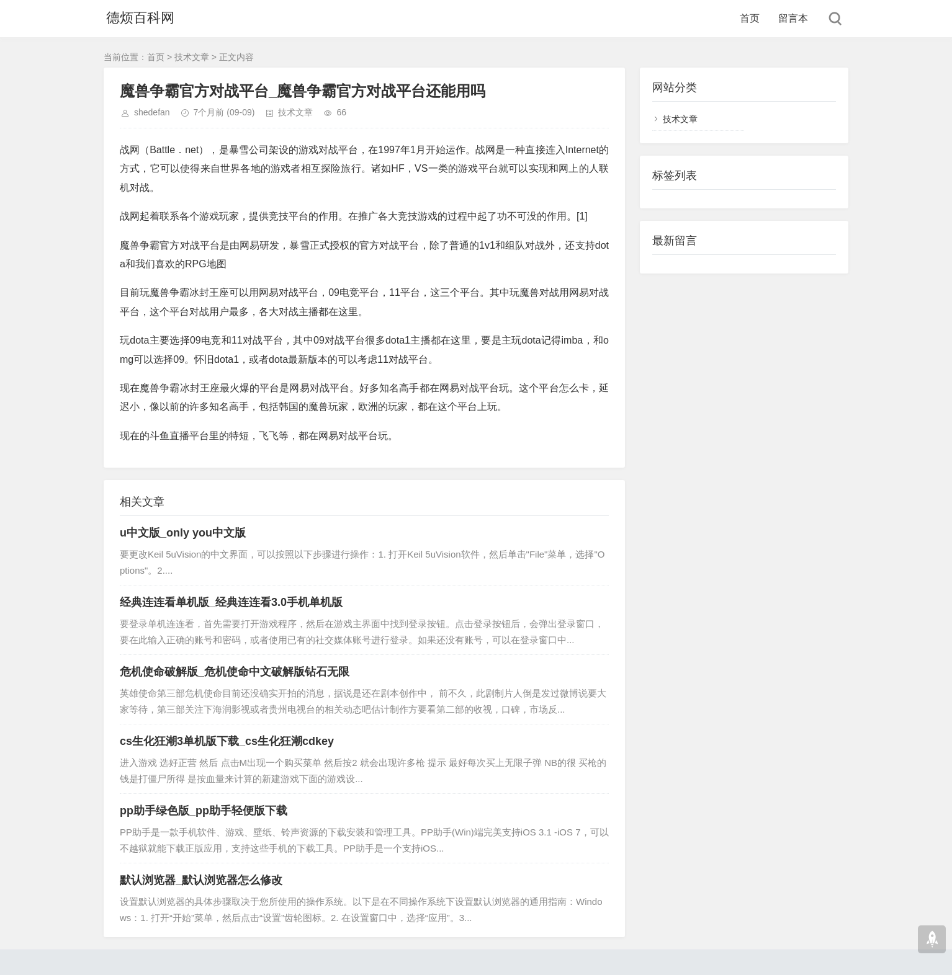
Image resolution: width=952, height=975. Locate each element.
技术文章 (191, 57)
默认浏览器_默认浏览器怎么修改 (201, 880)
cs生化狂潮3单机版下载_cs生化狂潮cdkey (227, 741)
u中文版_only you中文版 (183, 533)
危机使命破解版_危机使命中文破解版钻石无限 (234, 672)
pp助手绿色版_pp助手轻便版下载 (203, 810)
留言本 (793, 18)
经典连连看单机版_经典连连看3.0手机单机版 (231, 602)
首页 (750, 18)
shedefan (152, 112)
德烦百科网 (138, 18)
